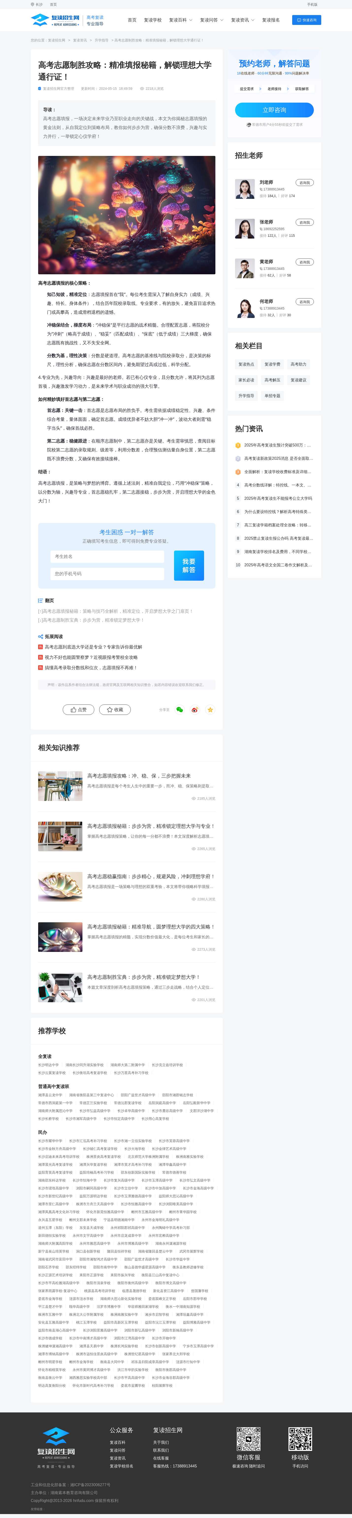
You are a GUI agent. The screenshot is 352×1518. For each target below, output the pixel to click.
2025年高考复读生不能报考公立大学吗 (278, 498)
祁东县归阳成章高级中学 (150, 1362)
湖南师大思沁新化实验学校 (121, 1298)
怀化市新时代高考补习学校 (93, 1385)
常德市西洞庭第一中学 (55, 1103)
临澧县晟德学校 (134, 1291)
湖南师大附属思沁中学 (55, 1110)
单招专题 (272, 396)
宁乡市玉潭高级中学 (198, 1346)
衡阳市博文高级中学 (170, 1283)
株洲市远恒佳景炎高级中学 (96, 1354)
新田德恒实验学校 (52, 1235)
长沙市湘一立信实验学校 (133, 1141)
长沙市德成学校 (50, 1338)
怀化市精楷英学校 (52, 1369)
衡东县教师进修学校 (188, 1267)
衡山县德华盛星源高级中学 (145, 1267)
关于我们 (161, 1442)
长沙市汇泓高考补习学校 (88, 1141)
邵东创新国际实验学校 (138, 1172)
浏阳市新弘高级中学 (139, 1330)
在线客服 (161, 1458)
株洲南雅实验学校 (190, 1156)
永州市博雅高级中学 (132, 1243)
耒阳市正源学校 (92, 1275)
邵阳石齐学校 (48, 1267)
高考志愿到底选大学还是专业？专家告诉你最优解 (93, 647)
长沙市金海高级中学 (198, 1188)
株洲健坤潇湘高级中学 (55, 1346)
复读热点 (246, 364)
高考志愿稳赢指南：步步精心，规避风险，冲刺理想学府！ (151, 876)
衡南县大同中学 (112, 1362)
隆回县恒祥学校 (119, 1251)
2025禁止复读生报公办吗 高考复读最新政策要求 (279, 538)
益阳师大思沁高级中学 (176, 1196)
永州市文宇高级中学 (88, 1235)
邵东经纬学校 (76, 1267)
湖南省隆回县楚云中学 (155, 1251)
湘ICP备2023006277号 (90, 1485)
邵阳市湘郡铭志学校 (177, 1095)
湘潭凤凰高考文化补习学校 (59, 1212)
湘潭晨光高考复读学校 (55, 1164)
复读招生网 (56, 40)
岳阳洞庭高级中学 (162, 1103)
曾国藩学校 (199, 1291)
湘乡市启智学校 (157, 1314)
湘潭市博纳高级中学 (53, 1354)
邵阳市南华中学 (105, 1267)
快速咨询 (310, 20)
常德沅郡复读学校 (128, 1103)
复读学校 (153, 20)
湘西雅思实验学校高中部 (88, 1377)
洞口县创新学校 (88, 1251)
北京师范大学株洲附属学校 (148, 1156)
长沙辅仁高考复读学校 (100, 1148)
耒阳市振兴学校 (123, 1275)
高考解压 (272, 380)
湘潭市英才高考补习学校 (133, 1164)
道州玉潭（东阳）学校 (55, 1227)
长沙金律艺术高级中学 (169, 1148)
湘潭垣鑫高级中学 (190, 1314)
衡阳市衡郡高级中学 (170, 1369)
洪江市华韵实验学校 (132, 1369)
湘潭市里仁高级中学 (53, 1204)
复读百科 (178, 20)
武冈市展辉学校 (191, 1251)
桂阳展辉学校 (162, 1385)
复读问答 (209, 20)
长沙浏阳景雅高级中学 (100, 1330)
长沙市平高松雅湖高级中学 (59, 1283)
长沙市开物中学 (164, 1338)
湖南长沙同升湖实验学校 (85, 1065)
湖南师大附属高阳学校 (55, 1243)
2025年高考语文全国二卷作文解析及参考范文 (279, 565)
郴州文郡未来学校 (83, 1220)
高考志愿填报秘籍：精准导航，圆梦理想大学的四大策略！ (151, 926)
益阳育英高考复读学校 (55, 1172)
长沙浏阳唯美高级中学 (176, 1204)
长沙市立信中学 (126, 1188)
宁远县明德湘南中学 (119, 1220)
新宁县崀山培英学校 (53, 1251)
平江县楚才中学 (50, 1306)
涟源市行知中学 (188, 1362)
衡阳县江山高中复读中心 (160, 1275)
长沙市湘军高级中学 (81, 1118)
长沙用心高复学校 (155, 1118)
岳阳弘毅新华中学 (196, 1103)
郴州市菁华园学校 (183, 1212)
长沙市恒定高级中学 (119, 1118)
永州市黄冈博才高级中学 (92, 1369)
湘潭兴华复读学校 (93, 1164)
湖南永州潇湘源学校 (170, 1243)
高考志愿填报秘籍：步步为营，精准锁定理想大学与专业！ (151, 826)
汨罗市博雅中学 (109, 1306)
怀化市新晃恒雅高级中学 (105, 1212)
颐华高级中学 (79, 1306)
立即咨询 (274, 110)
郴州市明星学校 (50, 1362)
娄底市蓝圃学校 (133, 1385)
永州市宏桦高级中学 (163, 1235)
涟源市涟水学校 (81, 1298)
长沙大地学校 (134, 1148)
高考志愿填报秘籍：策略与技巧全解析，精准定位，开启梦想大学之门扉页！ (118, 611)
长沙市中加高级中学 (160, 1188)
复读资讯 (240, 20)
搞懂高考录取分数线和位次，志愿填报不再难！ (91, 667)
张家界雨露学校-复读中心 (57, 1291)
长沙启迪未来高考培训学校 (59, 1156)
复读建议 (298, 380)
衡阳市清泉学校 (98, 1283)
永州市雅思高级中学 (95, 1243)
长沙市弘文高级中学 (194, 1180)
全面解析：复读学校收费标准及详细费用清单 (279, 472)
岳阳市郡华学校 (195, 1298)
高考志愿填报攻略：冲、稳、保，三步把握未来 (139, 775)
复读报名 (271, 20)
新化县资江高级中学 (168, 1291)
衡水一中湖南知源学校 (183, 1306)
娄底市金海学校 (50, 1298)
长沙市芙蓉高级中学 (174, 1141)
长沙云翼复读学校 (52, 1072)
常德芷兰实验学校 (93, 1103)
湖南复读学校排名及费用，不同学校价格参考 (279, 552)
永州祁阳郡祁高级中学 (128, 1227)
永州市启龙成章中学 (126, 1235)
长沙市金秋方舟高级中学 (57, 1148)
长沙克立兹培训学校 (167, 1065)
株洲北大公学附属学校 (86, 1314)
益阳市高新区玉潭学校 (121, 1322)
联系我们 (161, 1450)
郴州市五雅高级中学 (146, 1212)
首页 (53, 4)
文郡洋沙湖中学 (202, 1110)
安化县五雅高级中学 (53, 1322)
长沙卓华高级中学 (131, 1110)
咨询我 (305, 183)
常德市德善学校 (174, 1172)
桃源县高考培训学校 (99, 1291)
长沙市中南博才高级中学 (88, 1338)
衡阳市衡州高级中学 (132, 1283)
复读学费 (272, 364)
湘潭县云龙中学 (50, 1095)
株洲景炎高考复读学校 (103, 1156)
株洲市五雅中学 (50, 1314)
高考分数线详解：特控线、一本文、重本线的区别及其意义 (279, 485)
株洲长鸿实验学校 (124, 1346)
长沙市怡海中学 (85, 1180)
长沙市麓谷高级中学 (167, 1110)
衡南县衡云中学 (50, 1377)
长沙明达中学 (48, 1065)
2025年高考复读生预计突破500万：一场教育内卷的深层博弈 (279, 445)
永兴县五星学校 (50, 1220)
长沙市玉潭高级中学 (157, 1180)
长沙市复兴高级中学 (119, 1180)
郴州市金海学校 (81, 1362)
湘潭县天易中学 (92, 1346)
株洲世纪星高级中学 (139, 1354)
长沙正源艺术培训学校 (55, 1275)
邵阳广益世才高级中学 (138, 1095)
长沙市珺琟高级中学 (53, 1188)
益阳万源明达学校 (93, 1196)
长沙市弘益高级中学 (95, 1110)
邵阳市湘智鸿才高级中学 (98, 1259)
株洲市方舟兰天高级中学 (95, 1204)
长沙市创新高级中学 (160, 1346)
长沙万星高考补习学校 (131, 1072)
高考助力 (298, 364)
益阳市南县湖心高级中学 (57, 1330)
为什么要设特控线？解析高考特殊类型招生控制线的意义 (279, 512)
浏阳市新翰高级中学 (177, 1330)
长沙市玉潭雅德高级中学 (133, 1196)
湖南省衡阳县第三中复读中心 (91, 1095)
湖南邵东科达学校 (52, 1180)
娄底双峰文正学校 (162, 1298)
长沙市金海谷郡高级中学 (171, 1377)
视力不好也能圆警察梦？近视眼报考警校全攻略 (91, 657)
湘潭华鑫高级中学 (172, 1164)
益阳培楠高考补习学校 (97, 1172)
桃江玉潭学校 (86, 1322)
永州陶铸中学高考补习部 (171, 1227)
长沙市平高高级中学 (129, 1377)
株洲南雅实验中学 (124, 1314)
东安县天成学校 (92, 1227)
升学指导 (102, 40)
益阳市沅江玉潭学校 (160, 1322)
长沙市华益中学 (178, 1259)
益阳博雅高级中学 (196, 1322)
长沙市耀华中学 (50, 1141)
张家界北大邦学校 (176, 1354)
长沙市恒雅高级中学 (136, 1204)
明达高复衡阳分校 (52, 1385)
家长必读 (246, 380)
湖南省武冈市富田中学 (55, 1259)
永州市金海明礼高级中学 (160, 1220)
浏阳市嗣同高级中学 (91, 1188)
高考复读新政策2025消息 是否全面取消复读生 (279, 458)
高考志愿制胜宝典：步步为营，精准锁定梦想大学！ (94, 620)
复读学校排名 (121, 1466)
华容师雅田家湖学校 (143, 1306)
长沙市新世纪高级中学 (55, 1196)
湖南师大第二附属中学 (128, 1065)
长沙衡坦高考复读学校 (90, 1072)
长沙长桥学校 (48, 1118)
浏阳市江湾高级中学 (129, 1338)
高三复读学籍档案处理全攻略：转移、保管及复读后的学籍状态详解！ (279, 525)
